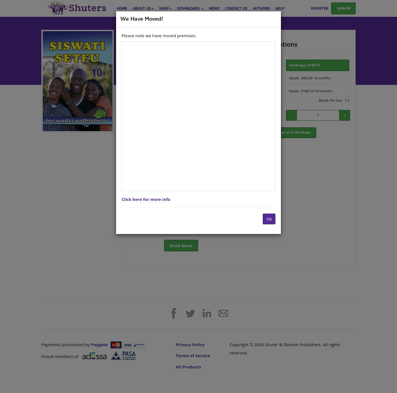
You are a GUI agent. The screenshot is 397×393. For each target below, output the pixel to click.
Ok (269, 219)
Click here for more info (146, 199)
